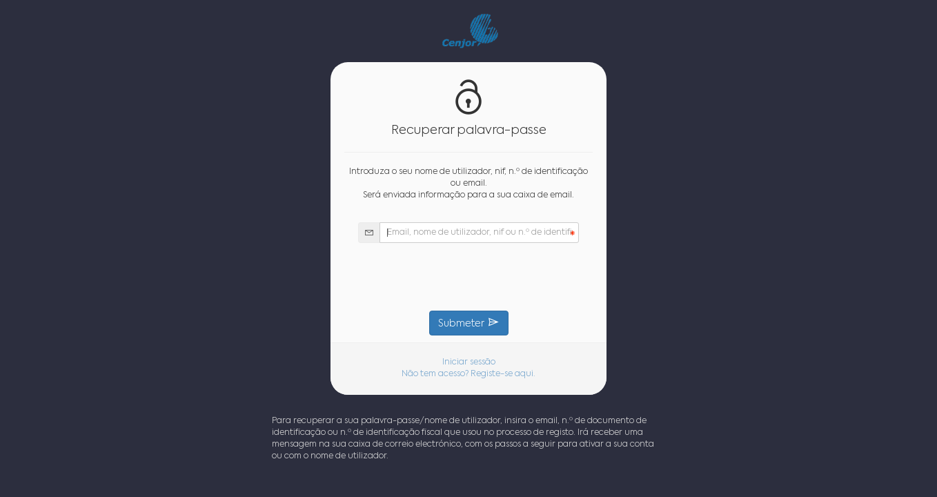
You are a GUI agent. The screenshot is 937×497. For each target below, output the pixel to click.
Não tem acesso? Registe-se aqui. (468, 374)
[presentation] (468, 277)
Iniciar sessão (468, 362)
